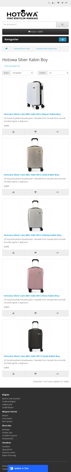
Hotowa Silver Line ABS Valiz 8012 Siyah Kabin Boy (32, 356)
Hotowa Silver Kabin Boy (46, 48)
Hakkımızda (7, 404)
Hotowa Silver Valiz (22, 48)
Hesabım (6, 446)
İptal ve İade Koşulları (11, 398)
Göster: (42, 73)
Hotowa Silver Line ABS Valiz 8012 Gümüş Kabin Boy (32, 235)
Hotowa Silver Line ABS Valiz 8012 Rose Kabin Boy (31, 295)
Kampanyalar (7, 438)
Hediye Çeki (7, 432)
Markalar (6, 429)
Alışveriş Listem (8, 452)
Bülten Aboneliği (9, 455)
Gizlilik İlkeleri (8, 407)
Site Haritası (7, 421)
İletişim (5, 415)
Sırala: (6, 73)
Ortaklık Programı (9, 435)
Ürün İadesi (7, 418)
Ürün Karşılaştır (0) (12, 66)
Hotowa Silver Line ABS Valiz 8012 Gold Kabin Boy (31, 174)
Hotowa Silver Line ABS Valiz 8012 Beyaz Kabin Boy (32, 114)
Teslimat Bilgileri (9, 401)
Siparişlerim (7, 449)
